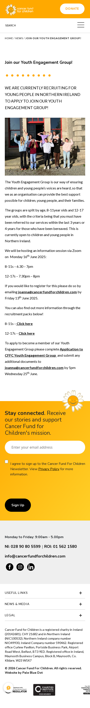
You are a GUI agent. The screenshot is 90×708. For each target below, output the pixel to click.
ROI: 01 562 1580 (60, 546)
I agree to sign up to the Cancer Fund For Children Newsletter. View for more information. (47, 469)
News (19, 38)
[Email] (45, 447)
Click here (24, 323)
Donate (72, 9)
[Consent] (6, 461)
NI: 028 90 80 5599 (23, 546)
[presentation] (38, 490)
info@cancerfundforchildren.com (35, 556)
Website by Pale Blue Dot (24, 673)
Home (9, 38)
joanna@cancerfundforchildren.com (47, 292)
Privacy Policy (48, 469)
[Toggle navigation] (81, 24)
